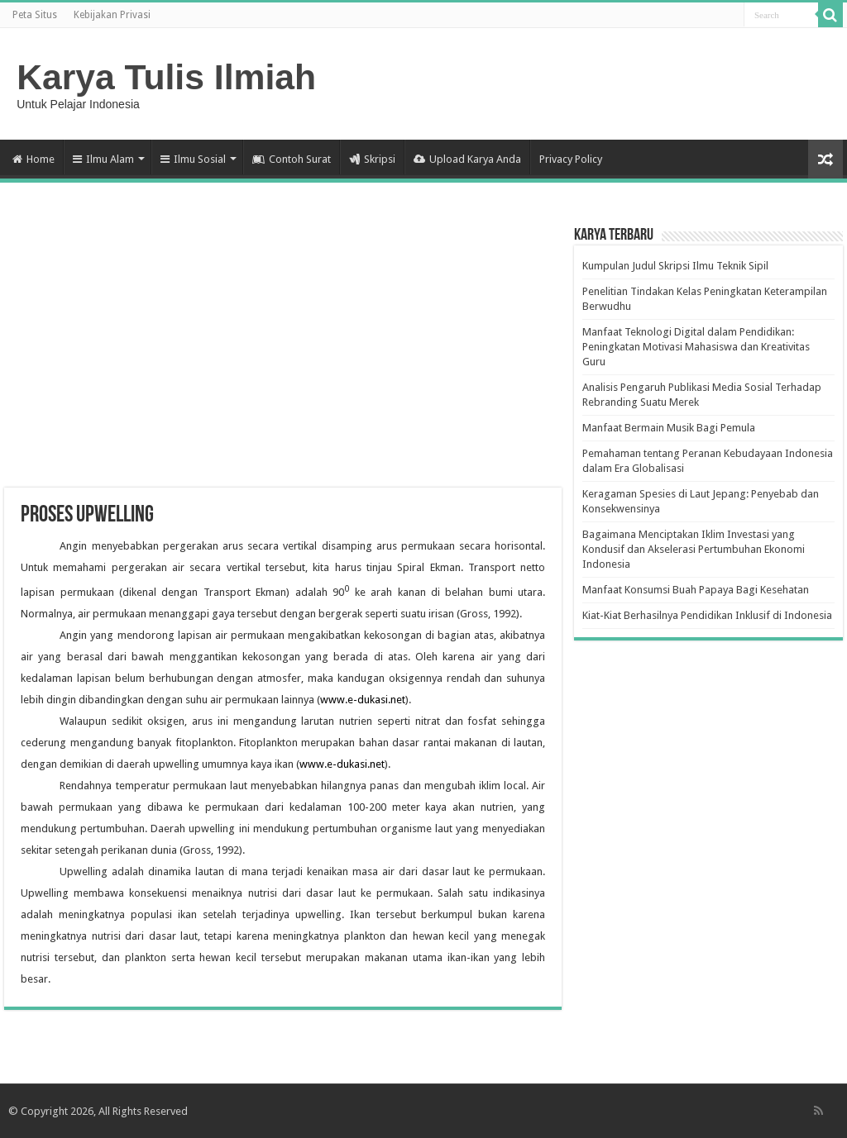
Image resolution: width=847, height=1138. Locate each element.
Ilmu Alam (103, 159)
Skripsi (372, 159)
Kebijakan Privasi (112, 15)
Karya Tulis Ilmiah (166, 77)
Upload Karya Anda (467, 159)
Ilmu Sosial (193, 159)
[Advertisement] (283, 355)
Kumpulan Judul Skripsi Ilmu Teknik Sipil (675, 266)
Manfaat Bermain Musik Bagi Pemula (668, 427)
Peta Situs (34, 15)
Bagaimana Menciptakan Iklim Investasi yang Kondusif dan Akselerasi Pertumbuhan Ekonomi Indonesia (693, 549)
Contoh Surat (291, 159)
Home (33, 159)
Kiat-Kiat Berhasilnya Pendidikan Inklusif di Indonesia (707, 615)
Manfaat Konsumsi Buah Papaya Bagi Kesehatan (695, 589)
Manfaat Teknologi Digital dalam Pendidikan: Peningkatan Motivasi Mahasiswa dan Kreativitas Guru (696, 347)
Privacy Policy (570, 159)
